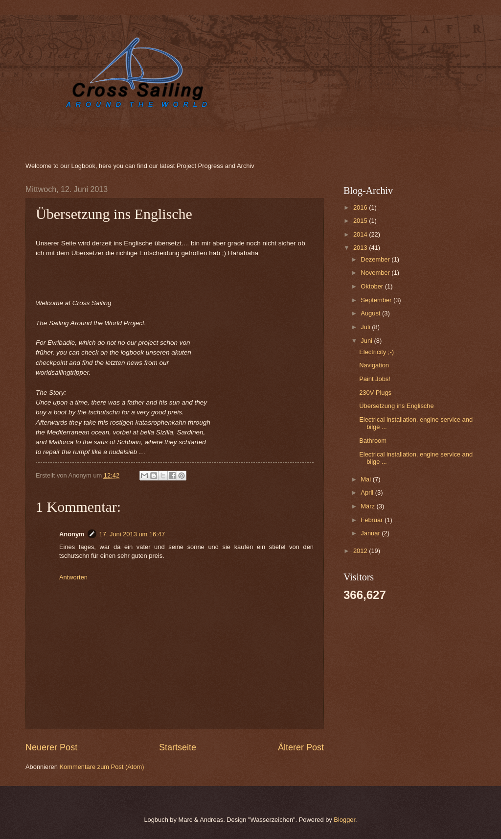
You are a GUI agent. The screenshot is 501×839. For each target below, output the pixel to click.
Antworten (73, 577)
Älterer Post (301, 747)
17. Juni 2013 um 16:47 (132, 534)
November (376, 272)
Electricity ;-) (376, 352)
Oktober (373, 286)
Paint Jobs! (374, 379)
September (377, 300)
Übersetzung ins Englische (396, 405)
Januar (371, 533)
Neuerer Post (51, 747)
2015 (361, 220)
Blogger (344, 819)
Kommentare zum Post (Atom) (101, 766)
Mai (366, 479)
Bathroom (373, 440)
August (371, 313)
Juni (367, 340)
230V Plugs (375, 392)
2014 (361, 234)
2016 (361, 207)
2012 (361, 550)
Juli (366, 327)
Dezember (376, 259)
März (368, 506)
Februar (373, 520)
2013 (361, 247)
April (368, 492)
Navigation (374, 365)
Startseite (177, 747)
